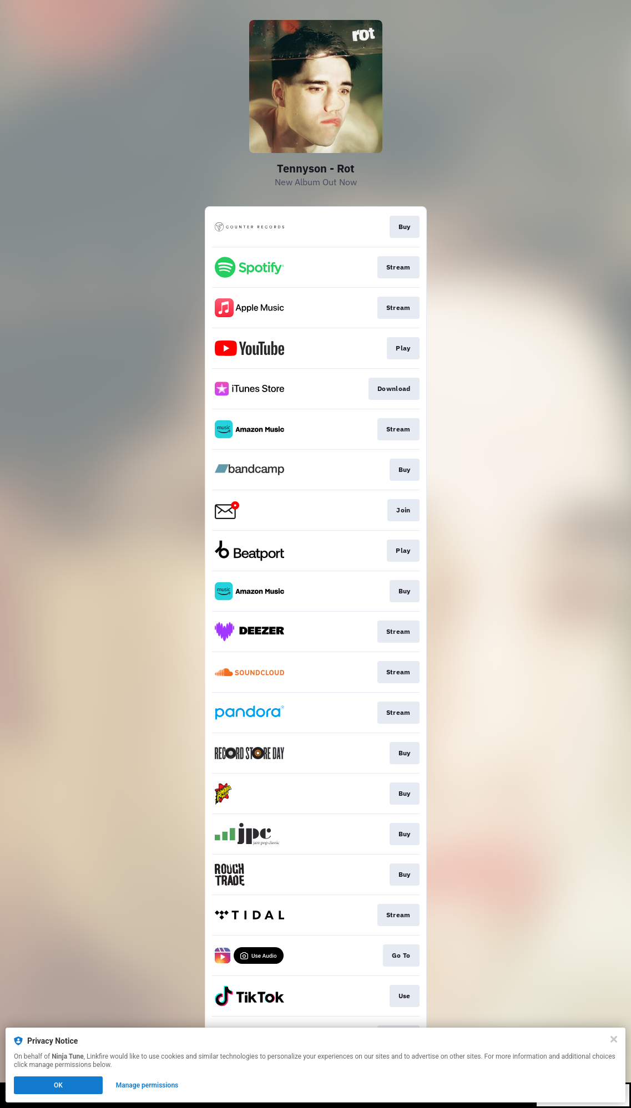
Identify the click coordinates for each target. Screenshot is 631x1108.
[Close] (614, 1039)
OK (58, 1085)
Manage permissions (147, 1085)
